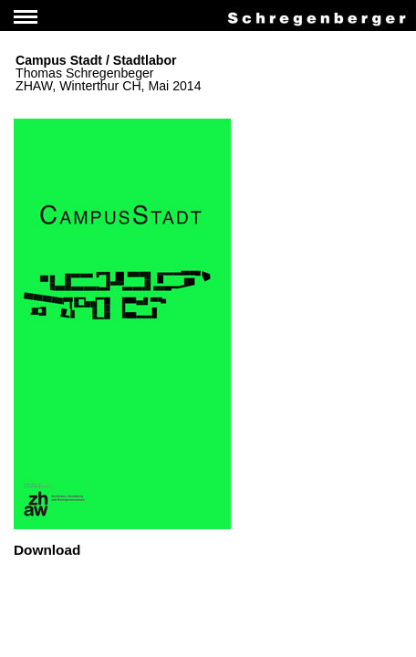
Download (47, 550)
